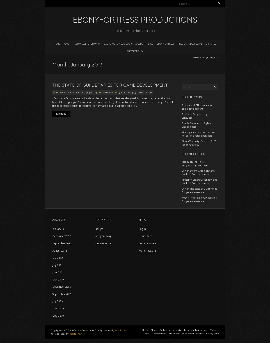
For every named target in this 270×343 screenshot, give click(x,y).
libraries (127, 92)
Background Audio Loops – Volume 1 (124, 43)
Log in (142, 229)
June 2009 (58, 308)
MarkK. (185, 161)
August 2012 (59, 250)
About (67, 43)
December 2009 (61, 286)
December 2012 (61, 236)
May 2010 (58, 279)
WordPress (120, 330)
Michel (185, 179)
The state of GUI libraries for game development (110, 85)
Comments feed (148, 243)
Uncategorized (103, 243)
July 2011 (57, 265)
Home (57, 43)
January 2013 (59, 229)
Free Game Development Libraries (197, 43)
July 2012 (57, 257)
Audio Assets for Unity (87, 43)
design (99, 229)
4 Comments (107, 92)
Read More (61, 114)
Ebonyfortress (165, 43)
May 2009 (58, 315)
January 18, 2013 (63, 92)
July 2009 (57, 301)
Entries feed (145, 236)
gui (120, 92)
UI (146, 92)
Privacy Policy (135, 51)
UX (150, 92)
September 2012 (62, 243)
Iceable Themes (76, 333)
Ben (77, 92)
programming (91, 92)
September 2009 (62, 294)
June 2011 (58, 272)
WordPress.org (147, 250)
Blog (150, 43)
